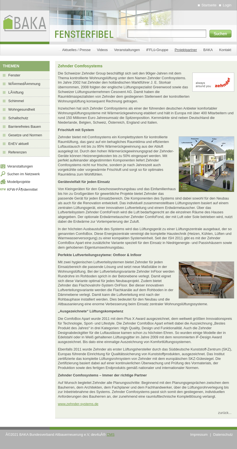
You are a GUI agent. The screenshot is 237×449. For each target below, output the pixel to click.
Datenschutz (223, 434)
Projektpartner (186, 50)
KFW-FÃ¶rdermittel (22, 189)
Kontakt (225, 50)
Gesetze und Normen (25, 135)
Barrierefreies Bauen (24, 126)
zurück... (224, 413)
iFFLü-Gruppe (157, 50)
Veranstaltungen (127, 50)
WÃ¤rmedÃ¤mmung (24, 84)
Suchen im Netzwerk (23, 174)
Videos (102, 50)
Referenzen (17, 152)
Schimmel (16, 101)
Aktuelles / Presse (76, 50)
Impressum (199, 434)
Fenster (14, 75)
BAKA (208, 50)
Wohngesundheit (21, 109)
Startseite (209, 5)
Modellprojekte (18, 182)
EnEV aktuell (18, 144)
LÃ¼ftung (15, 92)
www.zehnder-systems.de (78, 404)
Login (227, 5)
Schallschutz (18, 118)
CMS (110, 434)
